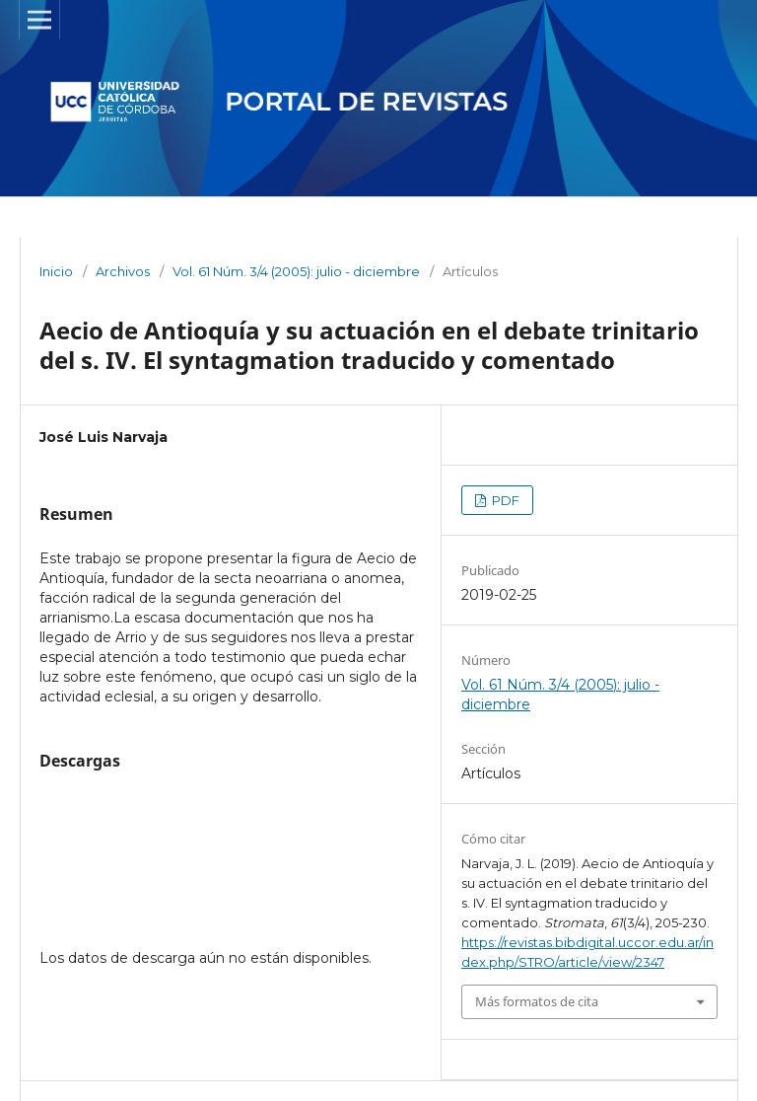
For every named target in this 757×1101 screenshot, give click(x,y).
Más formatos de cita (536, 1001)
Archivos (123, 271)
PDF (504, 500)
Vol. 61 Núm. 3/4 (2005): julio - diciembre (296, 271)
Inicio (56, 271)
